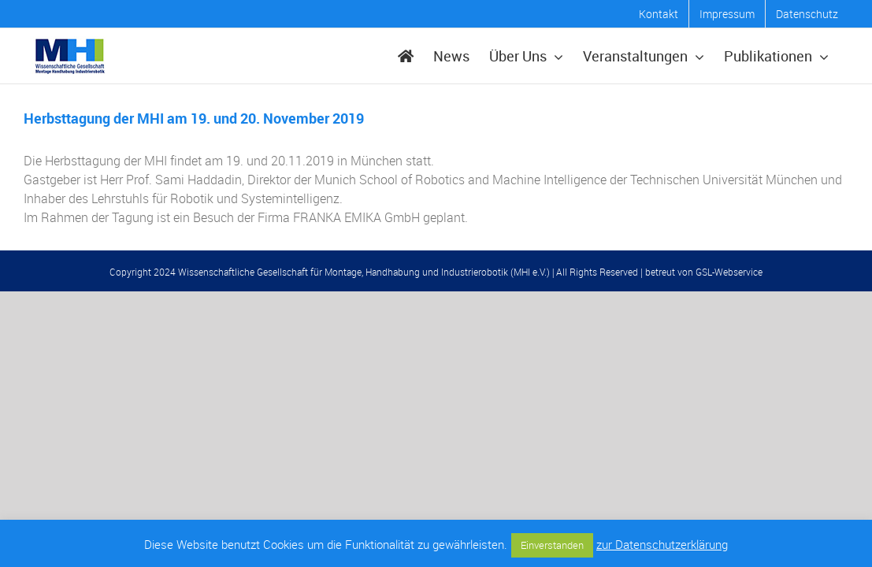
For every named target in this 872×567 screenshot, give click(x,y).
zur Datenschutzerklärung (662, 544)
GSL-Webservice (729, 271)
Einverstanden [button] (552, 545)
